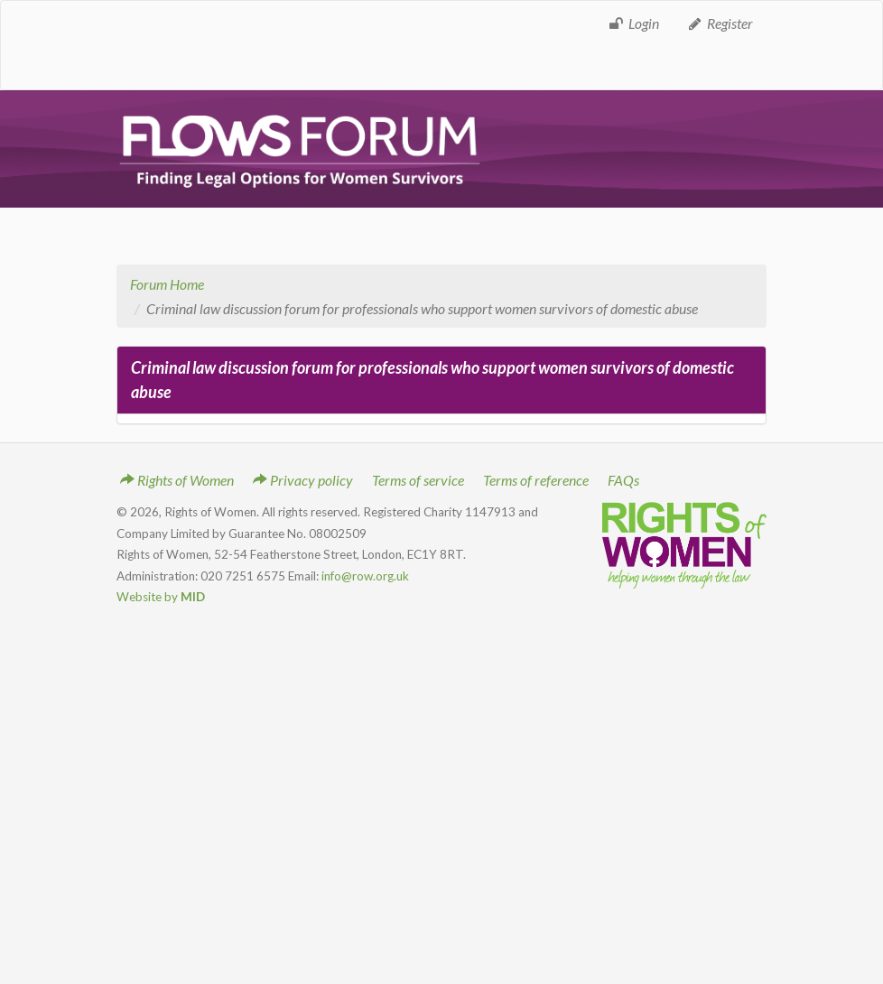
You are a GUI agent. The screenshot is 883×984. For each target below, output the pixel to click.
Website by (160, 596)
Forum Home (167, 283)
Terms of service (418, 479)
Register (719, 23)
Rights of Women (177, 479)
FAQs (623, 479)
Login (633, 23)
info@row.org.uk (365, 576)
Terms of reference (536, 479)
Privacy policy (303, 479)
